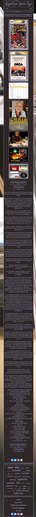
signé (10, 467)
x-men (28, 470)
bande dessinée (26, 476)
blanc (9, 473)
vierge (19, 488)
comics (25, 486)
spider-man (18, 493)
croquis (29, 486)
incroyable (10, 488)
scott (15, 488)
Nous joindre (18, 502)
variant (13, 479)
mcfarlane (10, 483)
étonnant (9, 491)
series (10, 476)
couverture (16, 470)
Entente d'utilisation (19, 508)
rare (14, 491)
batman (17, 473)
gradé (20, 486)
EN (17, 511)
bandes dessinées (22, 491)
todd (16, 486)
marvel (9, 485)
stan (18, 482)
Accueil (18, 499)
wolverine (17, 476)
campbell (8, 471)
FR (20, 511)
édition (27, 468)
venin (24, 488)
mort (23, 483)
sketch (23, 471)
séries (22, 468)
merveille (28, 483)
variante (25, 473)
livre (28, 488)
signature (22, 479)
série (17, 467)
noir (12, 473)
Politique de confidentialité (18, 505)
